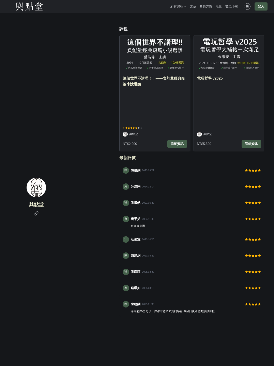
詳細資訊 (177, 144)
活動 (219, 6)
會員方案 (205, 6)
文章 (193, 6)
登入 (261, 6)
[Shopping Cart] (247, 6)
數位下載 (231, 6)
